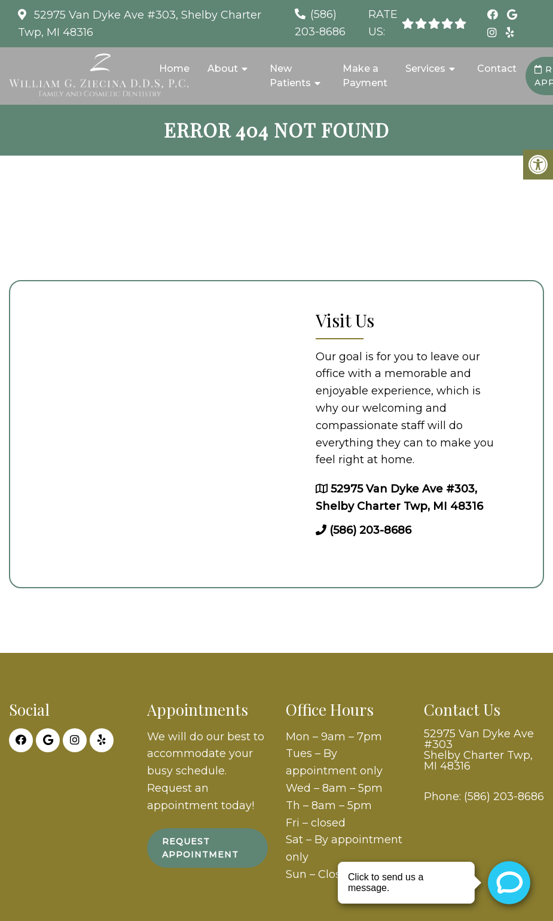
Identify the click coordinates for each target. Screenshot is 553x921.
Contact (497, 68)
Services (425, 68)
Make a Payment (365, 76)
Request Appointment (200, 848)
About (222, 68)
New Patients (290, 76)
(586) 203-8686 (370, 530)
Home (174, 68)
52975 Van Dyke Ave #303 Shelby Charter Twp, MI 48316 (479, 749)
